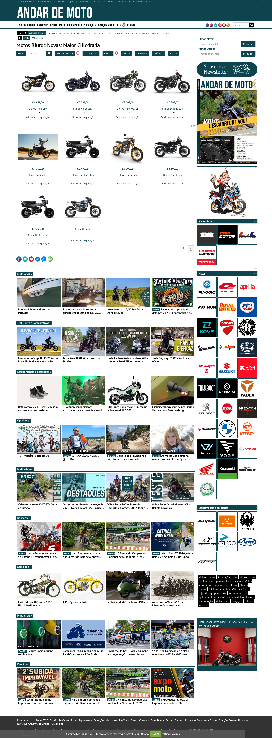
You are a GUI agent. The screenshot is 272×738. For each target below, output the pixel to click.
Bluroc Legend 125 (172, 108)
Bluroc (108, 53)
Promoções (89, 25)
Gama (126, 53)
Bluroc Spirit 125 (172, 175)
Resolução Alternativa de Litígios (33, 723)
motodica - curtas (160, 33)
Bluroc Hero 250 (38, 108)
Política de (170, 733)
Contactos (144, 720)
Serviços (102, 25)
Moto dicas (24, 615)
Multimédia (25, 469)
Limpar (21, 53)
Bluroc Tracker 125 (38, 175)
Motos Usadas (206, 577)
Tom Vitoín (64, 720)
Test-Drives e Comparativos (34, 323)
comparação (37, 37)
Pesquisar (248, 43)
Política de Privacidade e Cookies (201, 720)
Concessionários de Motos (221, 585)
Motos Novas (247, 577)
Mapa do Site (56, 723)
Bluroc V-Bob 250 (82, 108)
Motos (62, 25)
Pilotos (249, 601)
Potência (159, 53)
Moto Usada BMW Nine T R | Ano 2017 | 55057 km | (227, 643)
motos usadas (54, 33)
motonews (118, 33)
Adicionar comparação (38, 117)
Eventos (21, 25)
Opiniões (23, 420)
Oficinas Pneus (241, 589)
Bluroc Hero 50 (82, 229)
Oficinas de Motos (219, 589)
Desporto (23, 518)
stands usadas (104, 33)
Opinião (54, 25)
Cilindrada (142, 53)
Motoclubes (114, 25)
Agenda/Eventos (227, 577)
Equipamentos (74, 25)
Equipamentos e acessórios (34, 371)
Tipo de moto (91, 53)
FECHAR (155, 733)
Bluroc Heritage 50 (37, 235)
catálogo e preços (37, 33)
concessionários (88, 33)
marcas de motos (71, 33)
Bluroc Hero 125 (128, 175)
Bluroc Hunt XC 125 (127, 108)
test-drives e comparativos (137, 33)
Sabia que (24, 566)
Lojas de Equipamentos (212, 593)
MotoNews (24, 274)
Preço (173, 53)
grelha (26, 37)
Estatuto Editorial (174, 720)
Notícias (31, 25)
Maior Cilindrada (65, 53)
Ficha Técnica (157, 720)
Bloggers (237, 601)
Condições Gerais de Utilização (233, 720)
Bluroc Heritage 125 (83, 175)
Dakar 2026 (43, 25)
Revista (131, 25)
